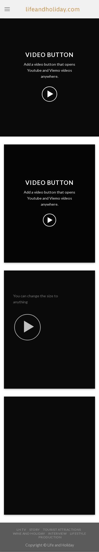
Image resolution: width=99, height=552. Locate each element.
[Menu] (7, 9)
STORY (34, 530)
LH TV (21, 530)
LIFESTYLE (78, 533)
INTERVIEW (57, 533)
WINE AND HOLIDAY (29, 533)
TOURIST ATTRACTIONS (62, 530)
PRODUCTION (50, 537)
